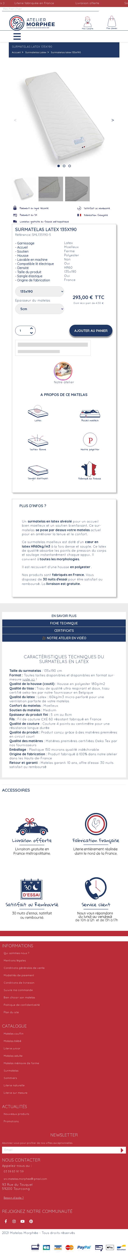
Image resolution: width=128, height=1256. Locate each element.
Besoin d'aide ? (14, 1198)
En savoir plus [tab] (64, 616)
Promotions (11, 1121)
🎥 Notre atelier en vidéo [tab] (64, 638)
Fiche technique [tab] (64, 623)
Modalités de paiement (19, 975)
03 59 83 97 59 (14, 1172)
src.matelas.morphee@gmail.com (25, 1179)
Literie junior (12, 1049)
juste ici (29, 679)
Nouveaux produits (16, 1114)
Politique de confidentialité (22, 1005)
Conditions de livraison (19, 983)
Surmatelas (11, 1071)
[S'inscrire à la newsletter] (122, 1150)
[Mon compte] (88, 23)
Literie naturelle (14, 1085)
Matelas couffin (14, 1034)
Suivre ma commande (18, 990)
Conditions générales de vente (24, 968)
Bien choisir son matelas (19, 998)
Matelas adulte (13, 1056)
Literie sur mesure (15, 1093)
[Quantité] (25, 330)
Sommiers (10, 1078)
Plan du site (11, 1012)
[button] (20, 36)
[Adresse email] (60, 1150)
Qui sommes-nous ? (16, 953)
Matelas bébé (12, 1041)
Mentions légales (15, 961)
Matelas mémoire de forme (21, 1063)
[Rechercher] (50, 9)
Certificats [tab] (64, 631)
